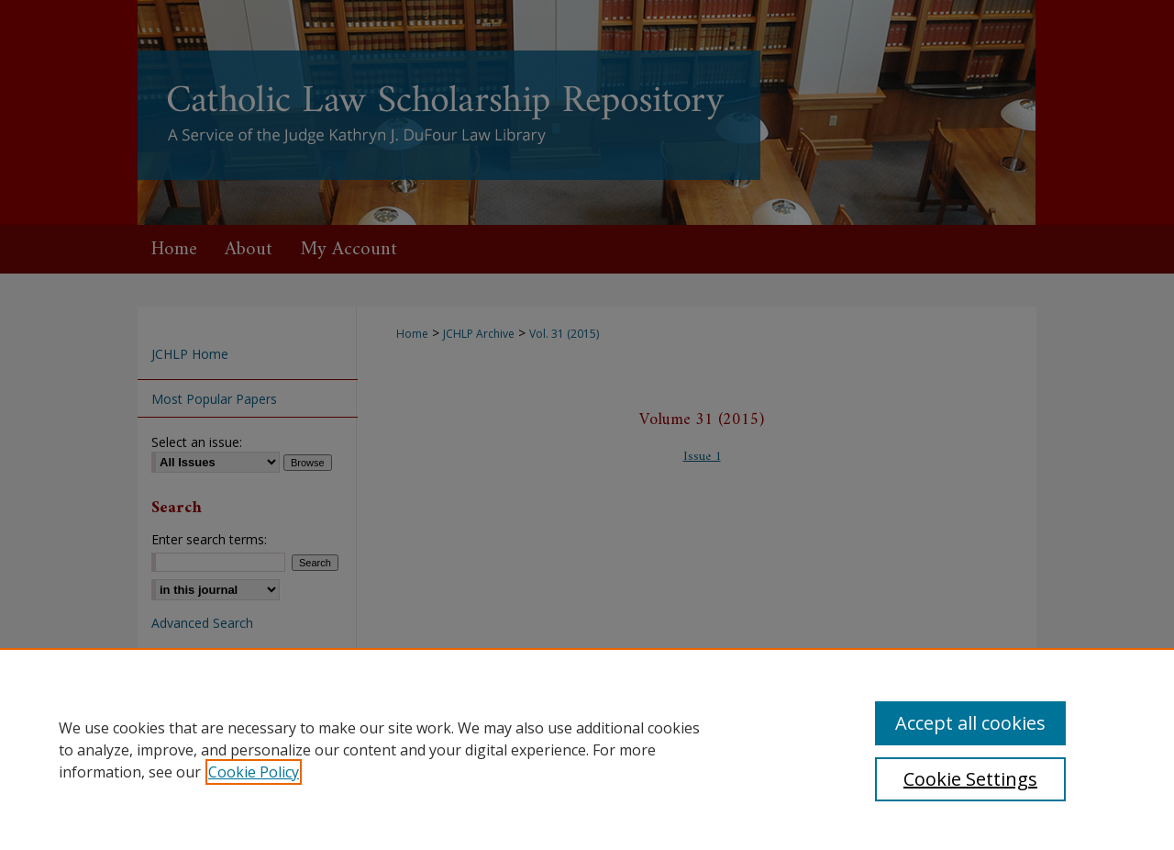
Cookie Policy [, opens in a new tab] (253, 772)
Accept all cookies (970, 722)
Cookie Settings (970, 778)
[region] (587, 749)
